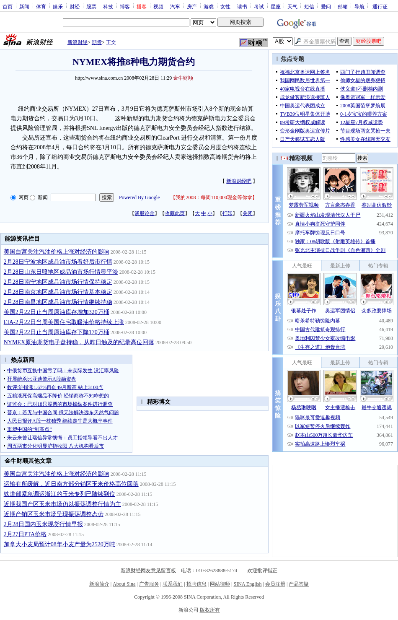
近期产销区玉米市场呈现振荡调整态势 (53, 514)
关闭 (248, 213)
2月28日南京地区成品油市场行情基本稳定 (58, 292)
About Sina (124, 584)
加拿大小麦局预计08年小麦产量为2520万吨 (59, 544)
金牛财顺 (183, 78)
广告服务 (149, 584)
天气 (292, 6)
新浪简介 (99, 584)
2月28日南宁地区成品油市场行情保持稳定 (58, 282)
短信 (309, 6)
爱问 (326, 6)
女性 (225, 6)
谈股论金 (144, 213)
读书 (242, 6)
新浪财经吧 (238, 181)
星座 (276, 6)
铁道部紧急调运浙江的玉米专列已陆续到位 (59, 494)
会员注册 (275, 584)
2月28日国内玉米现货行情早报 (43, 524)
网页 (23, 197)
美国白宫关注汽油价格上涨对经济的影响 (56, 252)
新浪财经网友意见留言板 (148, 570)
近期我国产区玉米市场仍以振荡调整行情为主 (62, 504)
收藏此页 (175, 213)
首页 (8, 6)
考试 (259, 6)
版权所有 (210, 610)
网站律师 (220, 584)
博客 (125, 6)
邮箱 (343, 6)
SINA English (247, 584)
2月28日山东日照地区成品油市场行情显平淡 (61, 272)
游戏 (209, 6)
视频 (158, 6)
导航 (359, 6)
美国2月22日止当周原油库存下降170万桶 (56, 332)
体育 (41, 6)
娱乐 (58, 6)
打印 (227, 213)
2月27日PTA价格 (25, 534)
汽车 (175, 6)
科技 (108, 6)
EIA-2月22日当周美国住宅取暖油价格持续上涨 (64, 322)
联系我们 (173, 584)
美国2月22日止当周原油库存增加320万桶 (56, 312)
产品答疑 (299, 584)
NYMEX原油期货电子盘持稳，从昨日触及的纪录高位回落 (79, 342)
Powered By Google (139, 197)
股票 (91, 6)
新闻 (24, 6)
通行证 (380, 6)
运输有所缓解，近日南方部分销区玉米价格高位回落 (71, 484)
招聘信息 (196, 584)
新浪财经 (77, 42)
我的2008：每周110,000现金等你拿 (214, 197)
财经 (75, 6)
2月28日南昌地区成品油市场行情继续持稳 (58, 302)
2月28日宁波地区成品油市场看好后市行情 (58, 262)
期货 (97, 42)
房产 (192, 6)
